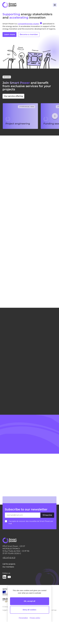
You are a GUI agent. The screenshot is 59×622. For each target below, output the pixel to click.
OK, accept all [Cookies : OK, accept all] (29, 601)
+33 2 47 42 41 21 (9, 558)
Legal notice (7, 610)
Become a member (29, 35)
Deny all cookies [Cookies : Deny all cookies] (29, 610)
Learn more (9, 35)
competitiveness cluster (30, 23)
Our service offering (14, 96)
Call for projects (9, 564)
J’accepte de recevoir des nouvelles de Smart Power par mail (31, 522)
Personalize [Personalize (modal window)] (23, 618)
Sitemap (53, 610)
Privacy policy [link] (35, 618)
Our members (8, 567)
